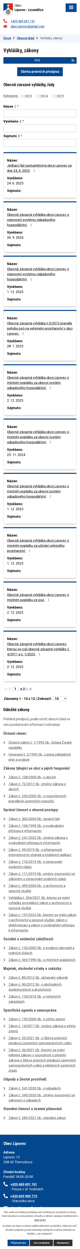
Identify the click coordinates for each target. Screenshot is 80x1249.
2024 (44, 96)
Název (9, 106)
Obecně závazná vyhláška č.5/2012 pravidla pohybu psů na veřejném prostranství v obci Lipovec (40, 328)
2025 (60, 96)
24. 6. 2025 (15, 183)
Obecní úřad (25, 38)
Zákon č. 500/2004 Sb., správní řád (34, 819)
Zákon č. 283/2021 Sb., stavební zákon (37, 1118)
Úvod (7, 38)
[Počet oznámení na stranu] (60, 698)
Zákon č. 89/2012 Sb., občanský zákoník (38, 978)
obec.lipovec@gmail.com (27, 26)
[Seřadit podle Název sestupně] (18, 107)
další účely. (40, 1220)
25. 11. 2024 (16, 455)
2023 (28, 96)
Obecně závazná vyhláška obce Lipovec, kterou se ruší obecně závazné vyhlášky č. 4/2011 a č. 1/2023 (38, 649)
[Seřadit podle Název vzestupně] (18, 105)
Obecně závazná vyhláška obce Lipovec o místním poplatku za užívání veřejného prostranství (38, 545)
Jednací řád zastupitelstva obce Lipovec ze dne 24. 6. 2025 (39, 168)
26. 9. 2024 (15, 238)
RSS (54, 60)
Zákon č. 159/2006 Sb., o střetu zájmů (37, 1019)
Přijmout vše (18, 1242)
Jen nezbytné (41, 1242)
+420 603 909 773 (23, 1196)
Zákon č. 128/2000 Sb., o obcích (32, 777)
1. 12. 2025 (15, 292)
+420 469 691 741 (23, 21)
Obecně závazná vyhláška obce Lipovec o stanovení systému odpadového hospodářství (38, 220)
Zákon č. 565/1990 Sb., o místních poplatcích (42, 960)
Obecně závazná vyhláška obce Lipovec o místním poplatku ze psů (38, 597)
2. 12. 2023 (15, 400)
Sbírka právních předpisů (40, 72)
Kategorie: (11, 96)
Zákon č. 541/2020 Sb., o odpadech (35, 1088)
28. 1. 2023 (15, 346)
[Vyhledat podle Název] (40, 113)
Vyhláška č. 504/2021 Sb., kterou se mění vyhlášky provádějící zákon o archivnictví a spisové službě (40, 903)
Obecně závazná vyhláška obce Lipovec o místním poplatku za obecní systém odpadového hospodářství (38, 383)
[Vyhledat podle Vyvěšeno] (40, 128)
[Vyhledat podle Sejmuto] (40, 143)
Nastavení (63, 1242)
